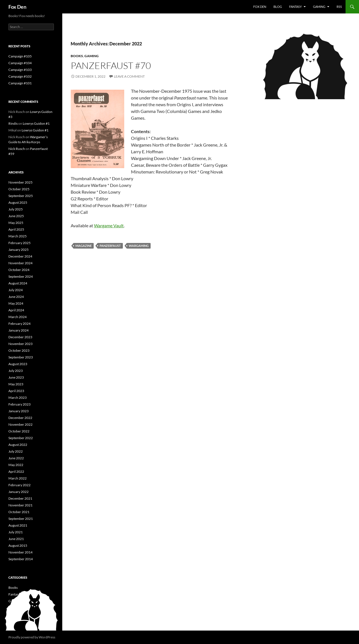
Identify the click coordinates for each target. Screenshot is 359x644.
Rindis (13, 123)
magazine (83, 245)
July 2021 (15, 532)
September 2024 (20, 276)
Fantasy (295, 6)
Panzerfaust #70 (111, 65)
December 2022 (20, 418)
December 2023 (20, 337)
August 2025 (17, 202)
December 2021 (20, 498)
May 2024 (15, 303)
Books (77, 56)
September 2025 (20, 196)
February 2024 (19, 323)
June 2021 (16, 539)
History (13, 608)
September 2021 (20, 518)
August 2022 (17, 445)
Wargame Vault (109, 225)
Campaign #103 (20, 70)
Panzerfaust (110, 245)
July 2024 (15, 290)
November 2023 (20, 344)
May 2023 (15, 384)
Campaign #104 (20, 63)
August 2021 (17, 525)
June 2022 (16, 458)
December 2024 (20, 256)
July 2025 (15, 209)
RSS (339, 6)
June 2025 (16, 216)
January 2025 (18, 249)
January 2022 (18, 492)
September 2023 (20, 357)
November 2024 (20, 263)
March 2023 (17, 397)
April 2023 (16, 391)
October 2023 (18, 350)
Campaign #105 (20, 56)
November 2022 (20, 424)
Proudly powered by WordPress (31, 637)
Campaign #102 (20, 76)
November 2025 (20, 182)
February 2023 (19, 404)
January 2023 (18, 411)
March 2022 (17, 478)
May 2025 (15, 223)
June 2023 (16, 377)
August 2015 (17, 545)
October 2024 (18, 270)
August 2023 (17, 364)
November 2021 (20, 505)
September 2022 (20, 438)
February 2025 (19, 243)
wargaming (139, 245)
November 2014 (20, 552)
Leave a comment (129, 76)
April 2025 (16, 229)
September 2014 (20, 559)
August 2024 (17, 283)
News (12, 614)
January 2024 (18, 330)
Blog (277, 6)
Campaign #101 (20, 83)
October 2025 (18, 189)
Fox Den (17, 7)
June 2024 (16, 297)
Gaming (319, 6)
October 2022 (18, 431)
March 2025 (17, 236)
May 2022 (15, 465)
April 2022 (16, 471)
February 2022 (19, 485)
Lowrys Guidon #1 (36, 123)
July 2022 (15, 451)
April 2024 (16, 310)
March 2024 (17, 317)
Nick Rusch (16, 149)
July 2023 (15, 371)
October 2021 (18, 512)
